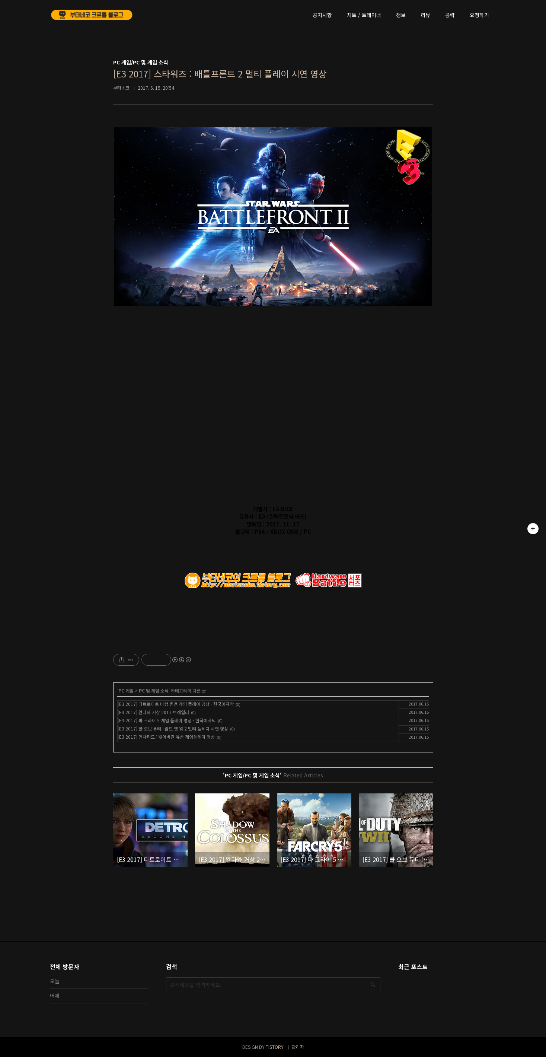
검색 (373, 985)
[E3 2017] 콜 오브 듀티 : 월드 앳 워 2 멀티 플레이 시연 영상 (173, 728)
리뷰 (425, 15)
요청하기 (479, 15)
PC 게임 (126, 690)
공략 (450, 15)
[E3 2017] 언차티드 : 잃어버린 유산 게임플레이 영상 (166, 736)
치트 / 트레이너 (364, 15)
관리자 (298, 1047)
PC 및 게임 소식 (154, 690)
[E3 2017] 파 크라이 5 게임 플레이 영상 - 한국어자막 (167, 720)
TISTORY (275, 1047)
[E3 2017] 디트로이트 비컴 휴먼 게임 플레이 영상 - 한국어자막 (176, 704)
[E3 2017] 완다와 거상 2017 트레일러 (153, 712)
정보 (401, 15)
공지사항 (322, 15)
